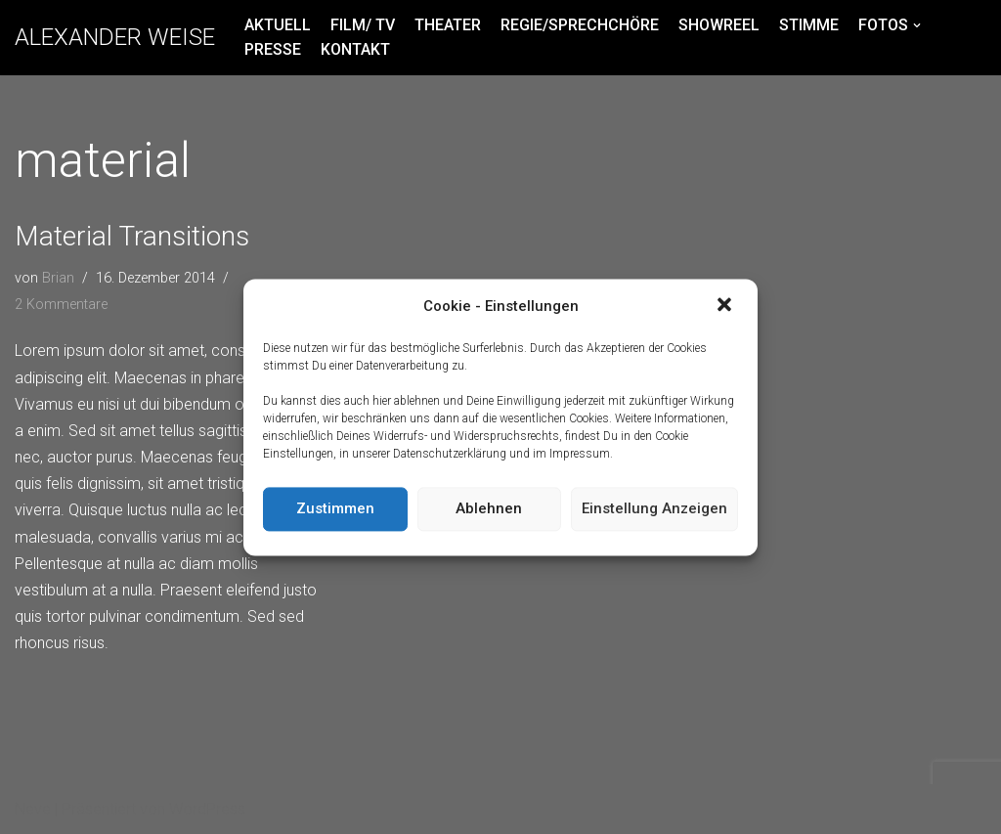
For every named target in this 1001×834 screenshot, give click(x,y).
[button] (726, 307)
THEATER (447, 25)
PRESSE (272, 49)
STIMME (809, 25)
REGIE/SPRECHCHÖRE (579, 25)
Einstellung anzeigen (654, 509)
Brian (58, 278)
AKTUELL (277, 25)
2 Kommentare (61, 304)
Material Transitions (132, 236)
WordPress (207, 809)
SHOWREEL (719, 25)
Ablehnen (489, 509)
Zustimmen (335, 509)
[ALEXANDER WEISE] (115, 38)
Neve (33, 809)
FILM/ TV (362, 25)
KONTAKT (355, 49)
